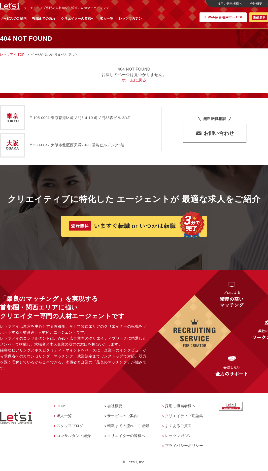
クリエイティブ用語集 (184, 416)
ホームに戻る (134, 80)
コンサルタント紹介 (74, 435)
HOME (62, 406)
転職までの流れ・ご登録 (128, 426)
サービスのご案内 (62, 18)
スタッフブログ (70, 426)
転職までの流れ (92, 18)
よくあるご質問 (178, 426)
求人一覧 (155, 18)
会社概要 (255, 3)
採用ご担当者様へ (229, 3)
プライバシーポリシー (184, 445)
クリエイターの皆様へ (126, 18)
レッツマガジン (179, 18)
